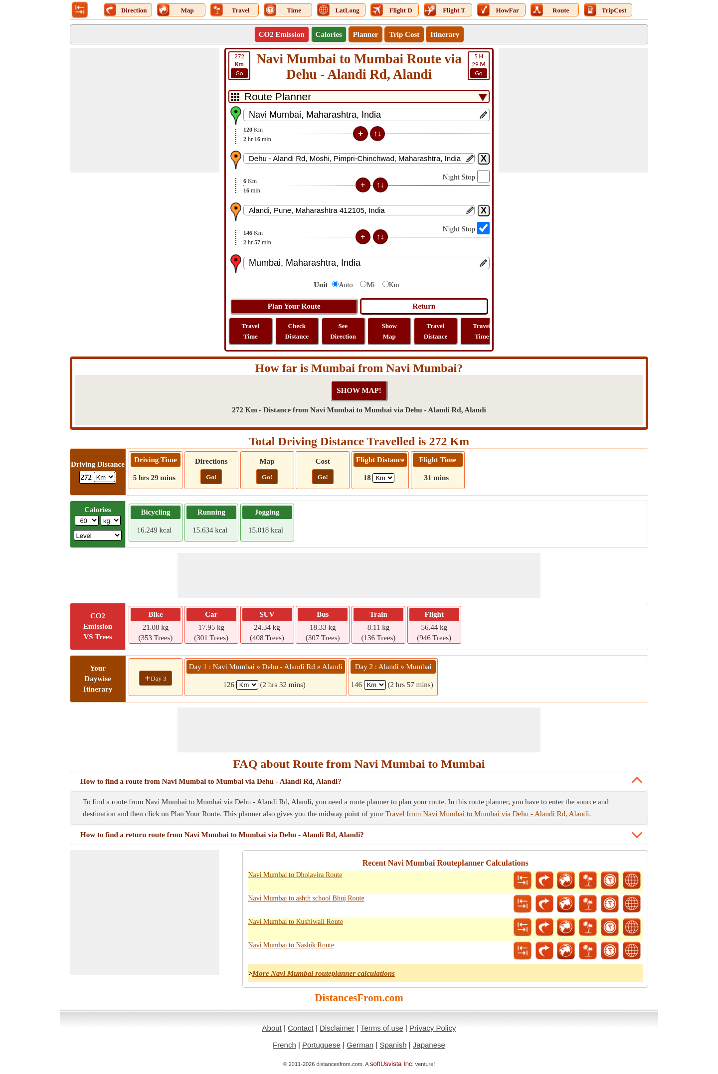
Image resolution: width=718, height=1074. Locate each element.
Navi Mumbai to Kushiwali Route (295, 921)
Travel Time (251, 331)
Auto (346, 285)
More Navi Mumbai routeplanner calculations (323, 973)
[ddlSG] (98, 535)
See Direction (343, 331)
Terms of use (381, 1028)
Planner (365, 34)
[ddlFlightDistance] (383, 478)
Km (394, 285)
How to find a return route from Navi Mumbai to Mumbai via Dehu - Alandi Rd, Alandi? (222, 835)
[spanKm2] (375, 685)
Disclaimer (337, 1028)
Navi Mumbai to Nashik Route (291, 945)
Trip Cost (404, 34)
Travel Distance (436, 331)
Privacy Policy (432, 1028)
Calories (329, 34)
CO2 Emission (282, 34)
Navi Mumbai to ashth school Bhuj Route (306, 898)
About (272, 1028)
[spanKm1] (247, 685)
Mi (370, 285)
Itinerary (444, 34)
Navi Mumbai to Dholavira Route (295, 875)
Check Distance (297, 331)
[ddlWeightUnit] (111, 520)
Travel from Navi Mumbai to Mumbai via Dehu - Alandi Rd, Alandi (487, 814)
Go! (211, 477)
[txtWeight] (87, 520)
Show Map (389, 331)
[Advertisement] (144, 110)
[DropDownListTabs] (359, 96)
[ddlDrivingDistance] (104, 477)
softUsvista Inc (391, 1064)
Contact (301, 1028)
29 (479, 65)
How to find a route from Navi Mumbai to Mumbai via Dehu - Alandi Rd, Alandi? (211, 781)
